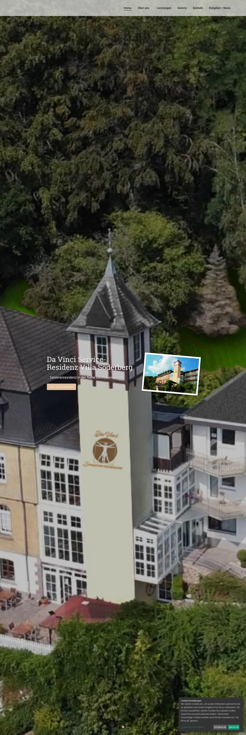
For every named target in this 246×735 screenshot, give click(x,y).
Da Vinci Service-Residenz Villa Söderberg (90, 363)
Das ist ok (233, 727)
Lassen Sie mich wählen (192, 727)
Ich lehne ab (220, 727)
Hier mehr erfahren (61, 386)
